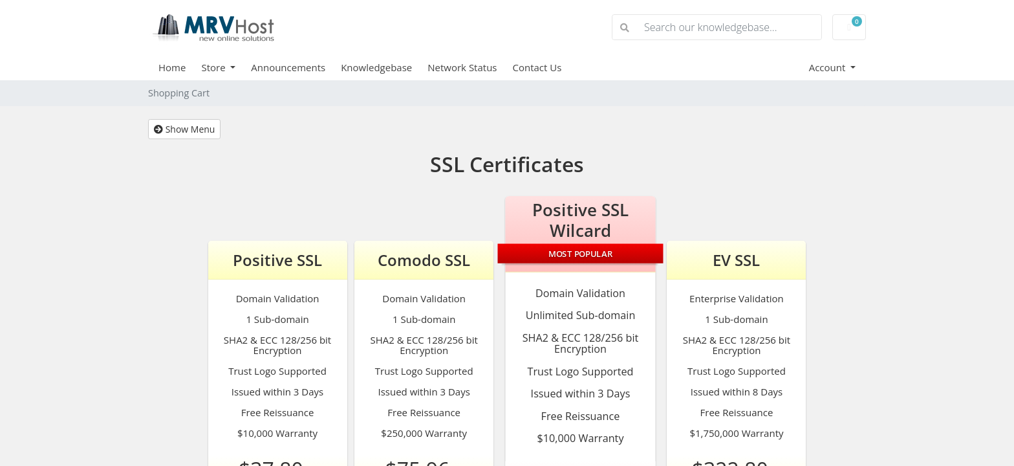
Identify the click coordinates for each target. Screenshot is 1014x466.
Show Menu (184, 129)
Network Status (462, 67)
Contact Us (537, 67)
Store (214, 67)
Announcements (288, 67)
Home (172, 67)
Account (828, 67)
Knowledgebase (376, 67)
